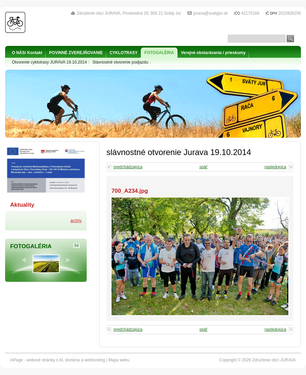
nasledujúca (275, 167)
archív (76, 220)
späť (203, 167)
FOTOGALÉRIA (159, 52)
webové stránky (41, 360)
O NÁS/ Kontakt (27, 52)
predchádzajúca (128, 167)
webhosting (94, 360)
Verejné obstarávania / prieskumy (213, 52)
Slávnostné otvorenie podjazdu (120, 62)
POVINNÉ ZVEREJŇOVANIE (76, 52)
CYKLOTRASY (123, 52)
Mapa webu (119, 360)
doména (72, 360)
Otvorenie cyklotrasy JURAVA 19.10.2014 (49, 62)
